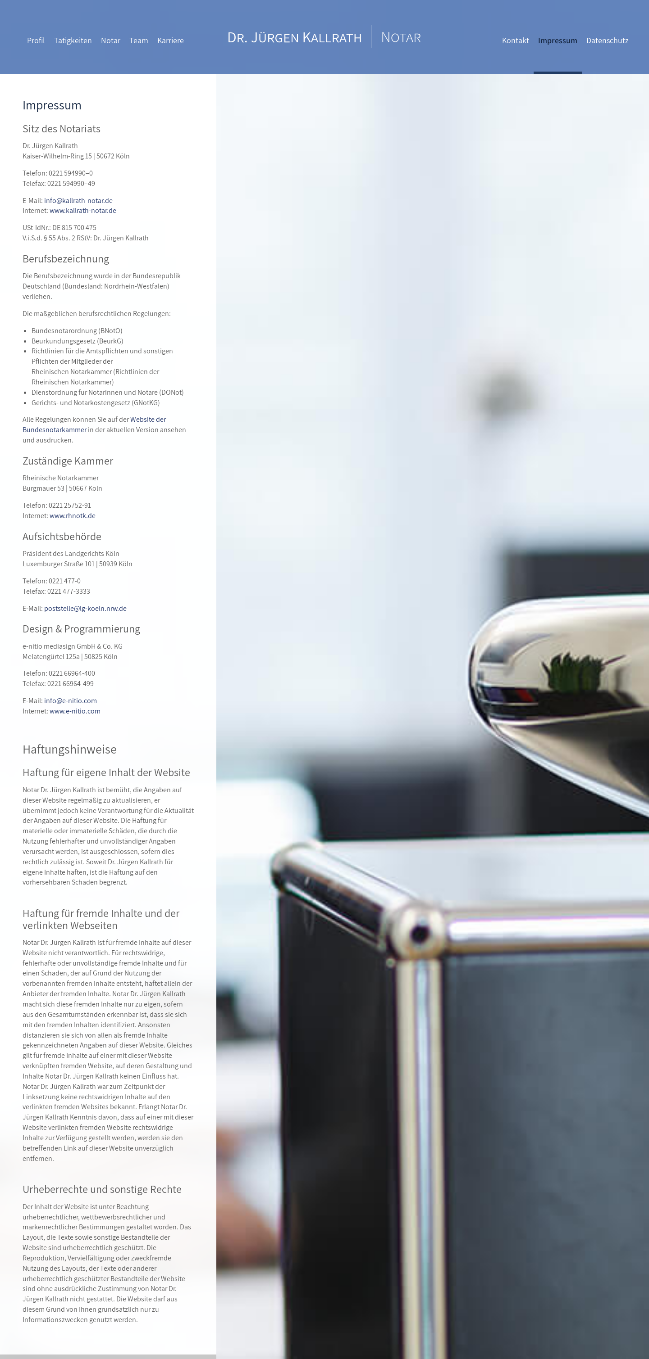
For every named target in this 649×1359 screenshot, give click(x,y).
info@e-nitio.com (70, 700)
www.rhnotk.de (73, 515)
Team (138, 40)
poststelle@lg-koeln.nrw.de (85, 608)
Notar (110, 40)
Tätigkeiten (73, 40)
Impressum (557, 40)
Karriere (170, 40)
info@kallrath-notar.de (78, 200)
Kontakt (515, 40)
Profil (36, 40)
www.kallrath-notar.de (83, 210)
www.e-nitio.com (75, 711)
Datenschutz (607, 40)
